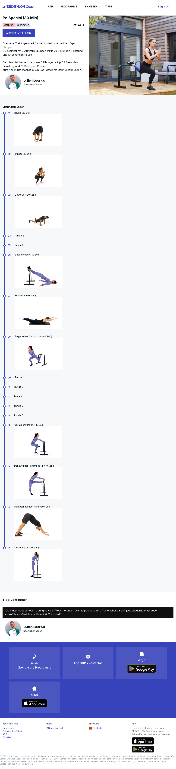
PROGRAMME (68, 6)
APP (50, 6)
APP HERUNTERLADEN (18, 33)
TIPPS (108, 6)
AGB (5, 734)
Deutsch (95, 728)
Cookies (7, 737)
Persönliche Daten (12, 731)
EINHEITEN (91, 6)
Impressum (8, 728)
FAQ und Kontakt (54, 728)
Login (165, 7)
